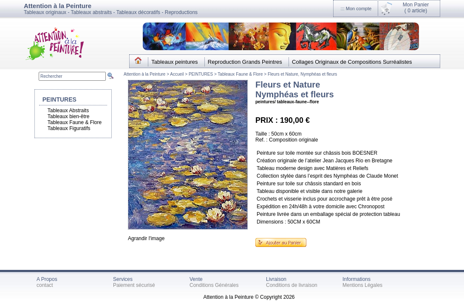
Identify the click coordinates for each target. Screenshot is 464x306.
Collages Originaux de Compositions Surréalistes (352, 62)
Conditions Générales (214, 285)
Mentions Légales (362, 285)
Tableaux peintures (174, 62)
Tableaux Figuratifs (69, 128)
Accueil (177, 74)
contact (45, 285)
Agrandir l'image (146, 238)
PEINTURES (201, 74)
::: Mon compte (356, 8)
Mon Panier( (416, 8)
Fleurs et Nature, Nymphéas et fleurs (302, 74)
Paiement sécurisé (134, 285)
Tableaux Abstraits (68, 110)
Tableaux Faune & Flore (240, 74)
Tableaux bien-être (69, 116)
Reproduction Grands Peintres (245, 62)
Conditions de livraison (291, 285)
